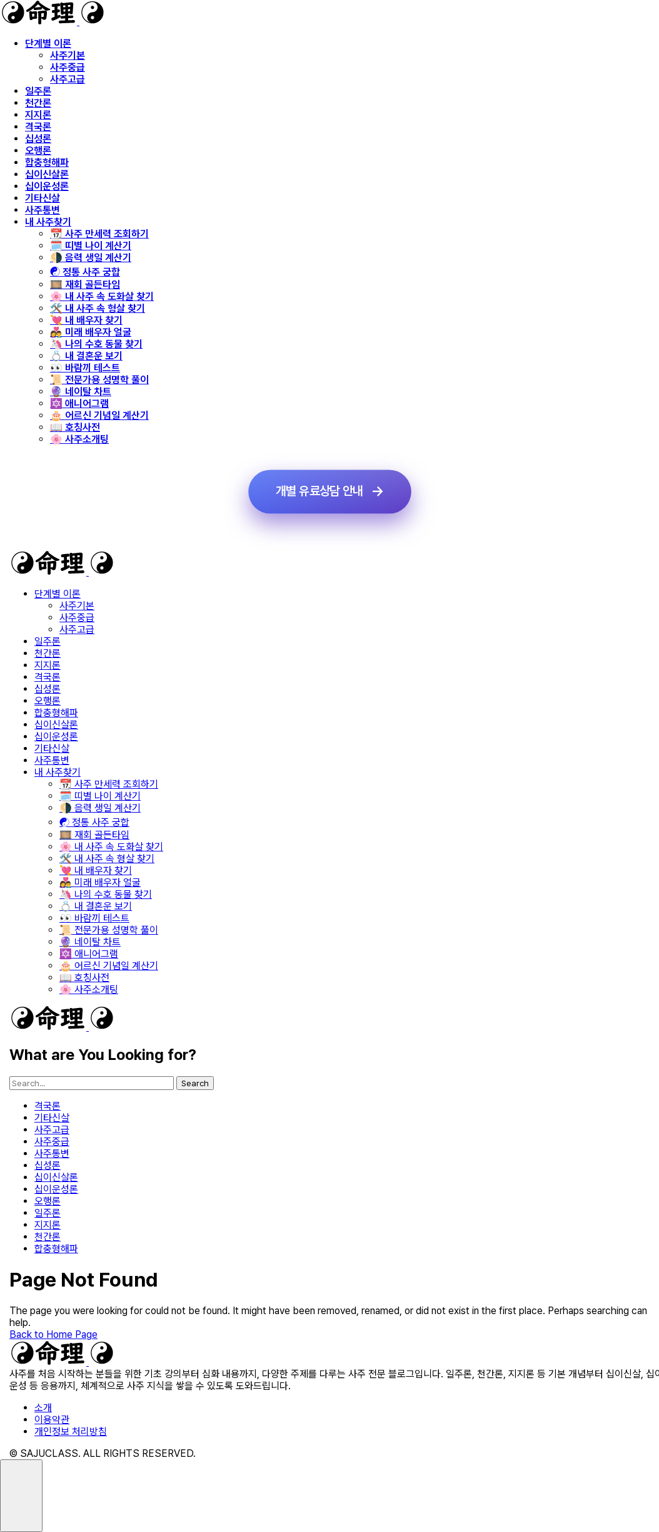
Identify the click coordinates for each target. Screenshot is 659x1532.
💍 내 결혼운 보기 (86, 356)
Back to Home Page (53, 1334)
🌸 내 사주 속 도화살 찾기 (102, 296)
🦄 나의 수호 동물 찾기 (96, 344)
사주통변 (42, 210)
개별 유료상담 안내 (319, 491)
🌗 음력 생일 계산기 (90, 258)
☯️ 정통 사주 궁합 (85, 272)
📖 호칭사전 (75, 427)
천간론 (38, 103)
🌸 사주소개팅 (79, 439)
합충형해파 (47, 162)
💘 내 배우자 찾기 (86, 320)
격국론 (38, 127)
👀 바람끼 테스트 (85, 368)
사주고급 (67, 79)
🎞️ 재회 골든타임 (85, 284)
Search (195, 1083)
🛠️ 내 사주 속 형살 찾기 (97, 308)
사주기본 (67, 55)
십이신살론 (47, 174)
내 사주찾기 (48, 222)
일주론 (38, 91)
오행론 (38, 151)
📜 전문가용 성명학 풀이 (99, 380)
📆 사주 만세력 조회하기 (99, 234)
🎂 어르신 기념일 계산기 (99, 415)
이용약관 (51, 1420)
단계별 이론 (48, 43)
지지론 (38, 115)
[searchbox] (91, 1083)
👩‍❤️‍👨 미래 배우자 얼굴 (90, 332)
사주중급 (67, 67)
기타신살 (42, 198)
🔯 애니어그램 (79, 403)
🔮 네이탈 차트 (80, 392)
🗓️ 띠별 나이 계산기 (90, 246)
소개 (43, 1408)
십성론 (38, 139)
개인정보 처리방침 (70, 1431)
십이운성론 (47, 186)
